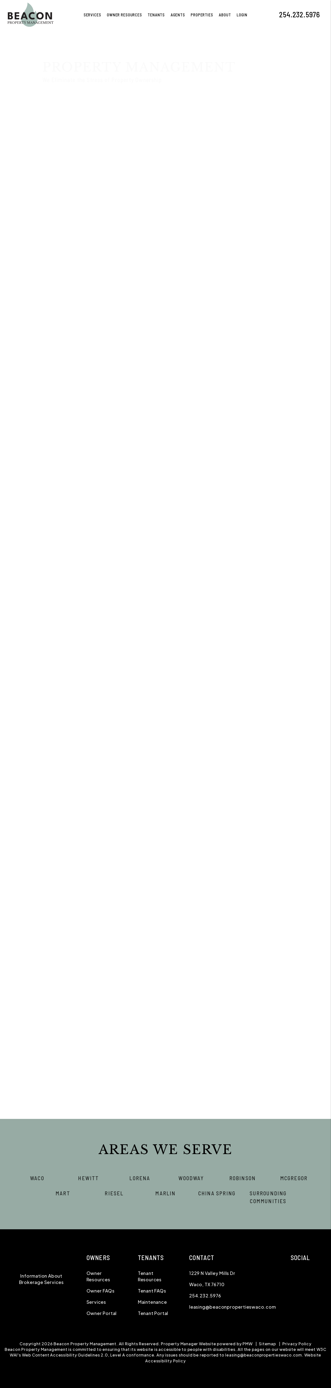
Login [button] (242, 14)
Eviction (254, 141)
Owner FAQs (101, 1290)
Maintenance (195, 141)
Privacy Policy (296, 1343)
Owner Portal (102, 1313)
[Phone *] (262, 252)
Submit (311, 327)
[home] (30, 14)
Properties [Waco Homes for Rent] (202, 14)
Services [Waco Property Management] (92, 14)
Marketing (83, 141)
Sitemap (267, 1343)
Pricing (277, 141)
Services (96, 1302)
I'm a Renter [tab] (259, 215)
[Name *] (262, 227)
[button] (323, 14)
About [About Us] (225, 14)
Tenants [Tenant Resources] (156, 14)
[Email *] (262, 239)
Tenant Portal (153, 1313)
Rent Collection (159, 141)
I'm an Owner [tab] (225, 215)
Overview (56, 141)
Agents (178, 14)
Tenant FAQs (152, 1290)
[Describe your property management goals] (262, 294)
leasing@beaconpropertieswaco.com (232, 1307)
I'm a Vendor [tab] (294, 215)
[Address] (262, 265)
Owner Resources (124, 14)
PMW (248, 1343)
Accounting (226, 141)
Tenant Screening (117, 141)
